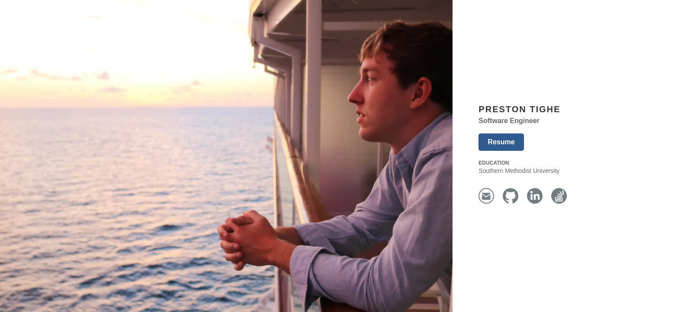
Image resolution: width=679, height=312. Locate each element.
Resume (501, 142)
